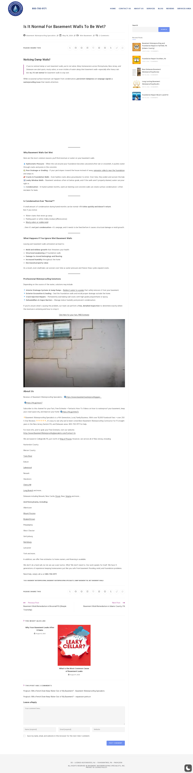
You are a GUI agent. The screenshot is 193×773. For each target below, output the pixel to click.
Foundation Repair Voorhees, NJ (154, 58)
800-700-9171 (39, 9)
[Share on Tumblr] (110, 48)
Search (135, 25)
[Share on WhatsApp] (122, 48)
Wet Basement (86, 35)
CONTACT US (125, 8)
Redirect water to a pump (73, 290)
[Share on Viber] (93, 48)
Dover (57, 496)
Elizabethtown (29, 519)
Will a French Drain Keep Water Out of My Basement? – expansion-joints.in (61, 696)
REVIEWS (170, 8)
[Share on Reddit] (105, 48)
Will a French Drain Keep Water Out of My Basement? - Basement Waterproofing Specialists (68, 691)
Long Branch (28, 490)
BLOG (160, 8)
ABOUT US (139, 8)
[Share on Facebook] (75, 48)
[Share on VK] (99, 48)
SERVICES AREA (184, 8)
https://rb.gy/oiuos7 (34, 402)
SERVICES (151, 8)
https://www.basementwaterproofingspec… (84, 397)
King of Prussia (66, 439)
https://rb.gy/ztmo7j (70, 411)
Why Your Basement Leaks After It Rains (39, 629)
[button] (188, 768)
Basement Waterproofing (37, 581)
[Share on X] (69, 48)
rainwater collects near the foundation (109, 170)
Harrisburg (27, 542)
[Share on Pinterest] (81, 48)
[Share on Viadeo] (116, 48)
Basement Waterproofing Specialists (41, 35)
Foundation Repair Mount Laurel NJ (155, 95)
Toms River (27, 456)
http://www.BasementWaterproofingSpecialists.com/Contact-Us (49, 433)
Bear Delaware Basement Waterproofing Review (151, 70)
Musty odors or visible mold (37, 222)
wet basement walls (96, 581)
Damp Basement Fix (81, 581)
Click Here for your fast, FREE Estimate (74, 314)
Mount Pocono (29, 513)
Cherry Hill (27, 484)
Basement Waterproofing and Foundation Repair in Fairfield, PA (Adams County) (154, 46)
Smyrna (68, 496)
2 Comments (104, 35)
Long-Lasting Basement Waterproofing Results (151, 82)
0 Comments (154, 51)
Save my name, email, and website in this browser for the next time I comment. (58, 736)
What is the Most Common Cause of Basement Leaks (74, 670)
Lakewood (27, 467)
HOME (113, 8)
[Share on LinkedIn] (87, 48)
